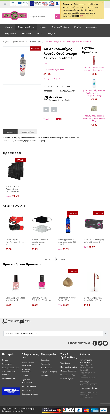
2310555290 (10, 321)
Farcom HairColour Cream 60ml (66, 299)
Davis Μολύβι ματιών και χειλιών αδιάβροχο (93, 299)
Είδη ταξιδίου (10, 33)
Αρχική (6, 41)
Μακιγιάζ (8, 27)
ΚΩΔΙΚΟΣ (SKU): (50, 86)
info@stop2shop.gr (90, 388)
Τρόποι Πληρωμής (67, 378)
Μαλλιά (43, 27)
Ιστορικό (5, 360)
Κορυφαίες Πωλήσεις (49, 371)
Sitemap (44, 375)
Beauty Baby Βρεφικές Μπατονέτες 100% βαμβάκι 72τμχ (94, 118)
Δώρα (39, 33)
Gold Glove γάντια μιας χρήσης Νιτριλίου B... (94, 241)
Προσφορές (45, 363)
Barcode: (47, 90)
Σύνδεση (25, 375)
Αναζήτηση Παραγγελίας (26, 370)
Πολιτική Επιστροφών (68, 371)
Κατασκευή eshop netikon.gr (15, 411)
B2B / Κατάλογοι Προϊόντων (8, 372)
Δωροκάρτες (45, 360)
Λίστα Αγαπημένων (29, 386)
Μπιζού (77, 27)
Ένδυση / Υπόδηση (60, 27)
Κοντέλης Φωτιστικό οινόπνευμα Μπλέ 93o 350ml (67, 242)
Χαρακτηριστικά (27, 132)
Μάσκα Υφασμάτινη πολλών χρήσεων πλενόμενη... (40, 242)
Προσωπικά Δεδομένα (30, 394)
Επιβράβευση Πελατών (10, 367)
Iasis (45, 63)
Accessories (91, 27)
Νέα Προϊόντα (46, 367)
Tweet (46, 119)
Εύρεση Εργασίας (8, 378)
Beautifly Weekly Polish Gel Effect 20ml (42, 299)
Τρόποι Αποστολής (67, 374)
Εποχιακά (52, 33)
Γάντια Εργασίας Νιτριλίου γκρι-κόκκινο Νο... (15, 242)
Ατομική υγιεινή (36, 41)
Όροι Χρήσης (65, 363)
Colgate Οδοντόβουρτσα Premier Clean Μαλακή (94, 69)
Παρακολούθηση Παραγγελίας (28, 363)
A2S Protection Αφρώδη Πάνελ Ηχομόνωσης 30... (13, 188)
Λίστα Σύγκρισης (28, 390)
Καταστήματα (7, 363)
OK (81, 15)
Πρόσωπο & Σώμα (26, 27)
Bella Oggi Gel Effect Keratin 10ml (15, 299)
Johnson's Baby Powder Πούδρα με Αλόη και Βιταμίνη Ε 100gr (94, 93)
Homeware (26, 33)
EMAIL (25, 321)
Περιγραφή (10, 132)
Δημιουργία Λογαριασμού (27, 380)
